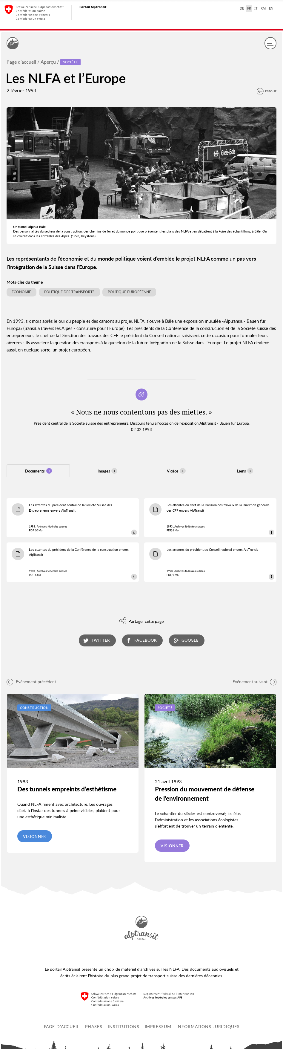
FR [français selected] (249, 8)
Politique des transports (69, 291)
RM (263, 8)
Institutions (123, 1026)
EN (271, 8)
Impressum (158, 1026)
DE (242, 8)
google (186, 640)
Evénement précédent (31, 681)
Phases (93, 1026)
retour (266, 91)
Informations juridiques (207, 1026)
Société (165, 707)
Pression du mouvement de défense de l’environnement (204, 794)
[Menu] (270, 43)
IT (255, 8)
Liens (245, 471)
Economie (21, 291)
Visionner (34, 836)
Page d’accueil (21, 62)
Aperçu (48, 62)
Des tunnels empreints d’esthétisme (66, 789)
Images (107, 471)
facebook (141, 640)
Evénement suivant (255, 681)
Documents (38, 471)
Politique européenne (129, 291)
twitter (96, 640)
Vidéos (176, 471)
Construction (34, 707)
